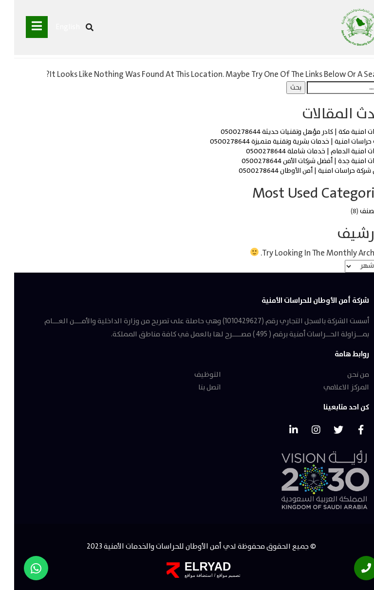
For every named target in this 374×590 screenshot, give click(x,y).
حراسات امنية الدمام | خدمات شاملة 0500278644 (303, 151)
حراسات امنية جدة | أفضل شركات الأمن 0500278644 (300, 161)
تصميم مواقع (213, 575)
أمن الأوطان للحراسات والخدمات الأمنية (147, 546)
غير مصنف (360, 211)
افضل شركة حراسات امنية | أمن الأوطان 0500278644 (299, 171)
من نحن (344, 375)
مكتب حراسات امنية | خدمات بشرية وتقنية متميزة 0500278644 (285, 141)
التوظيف (193, 375)
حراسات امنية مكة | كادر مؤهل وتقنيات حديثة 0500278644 (290, 132)
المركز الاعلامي (332, 387)
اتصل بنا (195, 387)
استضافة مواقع (184, 575)
